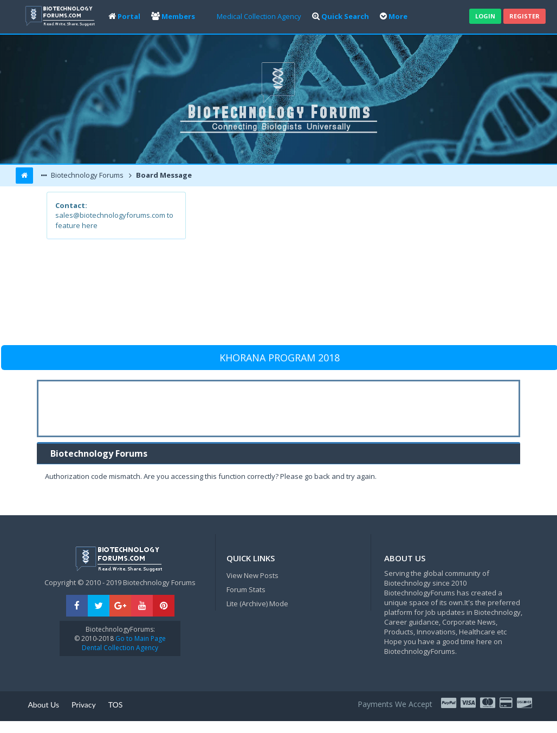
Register (524, 16)
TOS (115, 704)
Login (485, 16)
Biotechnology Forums (86, 175)
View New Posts (252, 575)
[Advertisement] (347, 267)
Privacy (84, 704)
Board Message (163, 175)
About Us (43, 704)
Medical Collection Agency (259, 16)
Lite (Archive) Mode (257, 603)
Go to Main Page (140, 638)
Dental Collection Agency (120, 647)
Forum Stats (245, 589)
